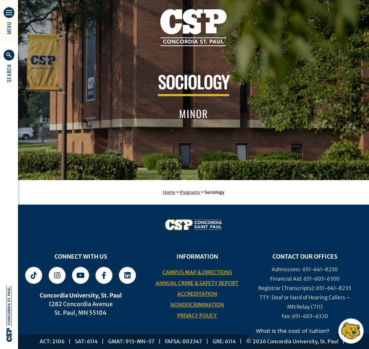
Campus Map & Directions (197, 272)
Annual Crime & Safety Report (197, 283)
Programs (190, 192)
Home (169, 192)
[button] (9, 65)
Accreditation (197, 294)
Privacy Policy (197, 315)
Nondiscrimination (197, 304)
